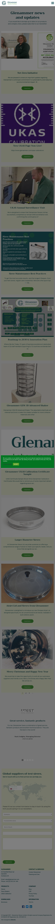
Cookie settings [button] (7, 464)
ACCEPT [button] (16, 464)
